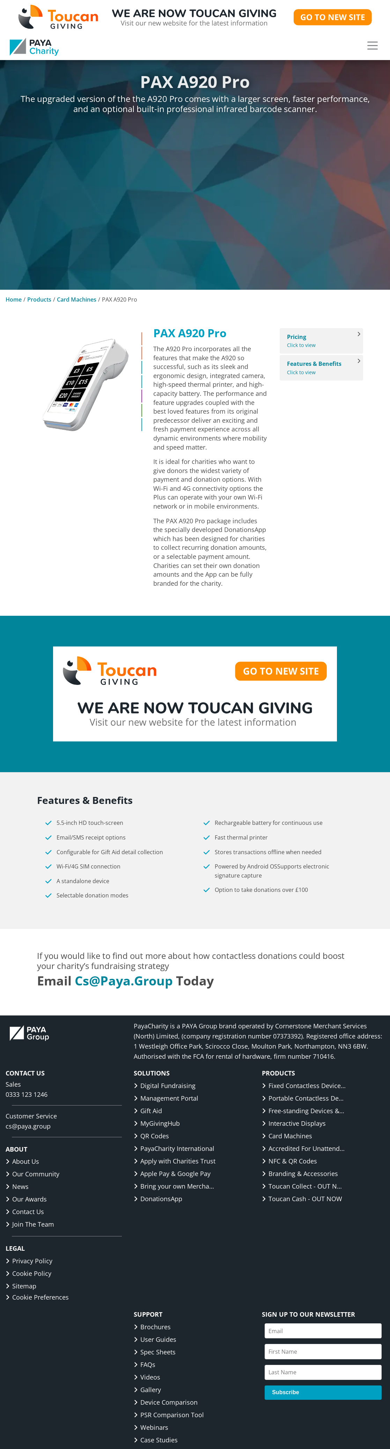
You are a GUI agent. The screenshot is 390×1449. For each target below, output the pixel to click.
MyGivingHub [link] (157, 1123)
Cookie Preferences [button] (37, 1297)
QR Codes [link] (151, 1136)
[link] (34, 47)
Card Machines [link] (287, 1136)
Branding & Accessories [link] (300, 1173)
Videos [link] (147, 1377)
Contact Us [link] (25, 1211)
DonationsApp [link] (158, 1199)
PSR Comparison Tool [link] (169, 1415)
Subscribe (285, 1392)
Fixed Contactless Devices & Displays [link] (304, 1085)
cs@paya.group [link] (124, 980)
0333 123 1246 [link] (26, 1094)
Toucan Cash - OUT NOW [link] (302, 1199)
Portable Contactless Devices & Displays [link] (304, 1098)
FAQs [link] (144, 1364)
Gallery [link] (147, 1389)
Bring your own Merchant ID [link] (176, 1186)
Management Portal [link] (166, 1098)
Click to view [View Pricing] (317, 341)
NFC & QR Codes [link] (289, 1161)
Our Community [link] (32, 1174)
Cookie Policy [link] (28, 1273)
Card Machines (76, 299)
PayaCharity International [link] (174, 1148)
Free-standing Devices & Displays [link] (304, 1111)
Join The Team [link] (30, 1224)
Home (14, 299)
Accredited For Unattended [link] (304, 1148)
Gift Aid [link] (148, 1111)
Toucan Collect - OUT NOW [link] (304, 1186)
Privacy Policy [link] (29, 1261)
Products (39, 299)
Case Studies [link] (156, 1440)
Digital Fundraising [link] (165, 1085)
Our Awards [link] (26, 1199)
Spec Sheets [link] (155, 1352)
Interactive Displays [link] (294, 1123)
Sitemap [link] (21, 1286)
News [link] (17, 1186)
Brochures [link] (152, 1327)
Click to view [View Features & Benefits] (317, 368)
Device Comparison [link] (166, 1402)
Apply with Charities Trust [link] (174, 1161)
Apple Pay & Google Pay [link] (172, 1173)
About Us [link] (22, 1161)
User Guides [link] (155, 1339)
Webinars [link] (151, 1427)
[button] (372, 45)
